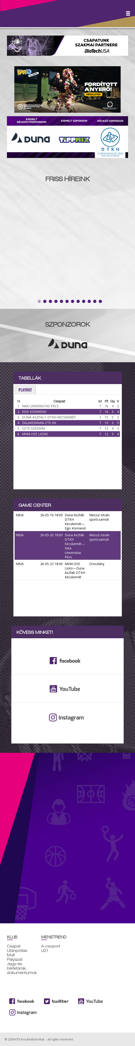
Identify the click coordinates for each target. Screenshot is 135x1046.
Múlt (11, 955)
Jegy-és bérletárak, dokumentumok (22, 968)
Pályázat (15, 959)
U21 (44, 950)
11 (94, 301)
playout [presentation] (25, 390)
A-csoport (50, 946)
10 (89, 301)
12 (100, 301)
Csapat (14, 946)
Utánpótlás (17, 950)
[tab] (25, 390)
